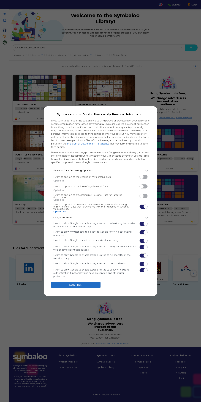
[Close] (151, 112)
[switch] (143, 177)
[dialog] (100, 201)
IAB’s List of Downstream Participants (88, 143)
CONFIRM (76, 284)
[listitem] (100, 170)
